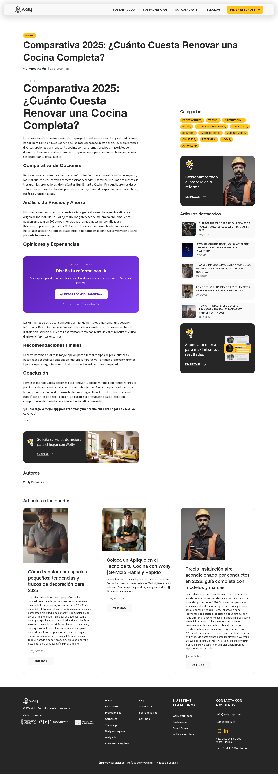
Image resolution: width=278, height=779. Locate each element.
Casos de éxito (210, 133)
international (234, 120)
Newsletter (145, 707)
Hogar (29, 35)
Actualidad (189, 146)
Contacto (144, 719)
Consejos (188, 139)
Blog (141, 700)
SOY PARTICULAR (124, 10)
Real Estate (239, 127)
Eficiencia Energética (117, 744)
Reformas (208, 139)
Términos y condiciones (110, 763)
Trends (213, 120)
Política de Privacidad (140, 763)
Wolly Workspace (115, 731)
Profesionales (191, 120)
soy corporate (186, 10)
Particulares (112, 707)
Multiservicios (236, 133)
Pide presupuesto (245, 10)
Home (108, 700)
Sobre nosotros (148, 713)
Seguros (188, 133)
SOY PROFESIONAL (155, 10)
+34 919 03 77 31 (226, 722)
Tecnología (111, 725)
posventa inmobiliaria (211, 127)
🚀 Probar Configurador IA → (81, 294)
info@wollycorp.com (229, 714)
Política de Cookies (167, 763)
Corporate (111, 719)
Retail (186, 127)
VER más (40, 660)
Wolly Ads (110, 737)
